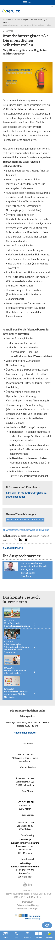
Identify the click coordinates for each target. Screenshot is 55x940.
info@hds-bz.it (34, 897)
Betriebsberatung (38, 19)
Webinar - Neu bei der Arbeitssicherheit (20, 672)
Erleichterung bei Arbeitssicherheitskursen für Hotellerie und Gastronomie (20, 648)
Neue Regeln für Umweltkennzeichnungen (20, 624)
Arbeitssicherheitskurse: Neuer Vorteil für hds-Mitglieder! (20, 694)
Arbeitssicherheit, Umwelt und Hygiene (26, 530)
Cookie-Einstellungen (27, 908)
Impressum (27, 902)
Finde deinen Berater (24, 732)
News (4, 22)
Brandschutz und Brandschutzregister (25, 519)
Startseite (6, 19)
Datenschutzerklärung (28, 905)
